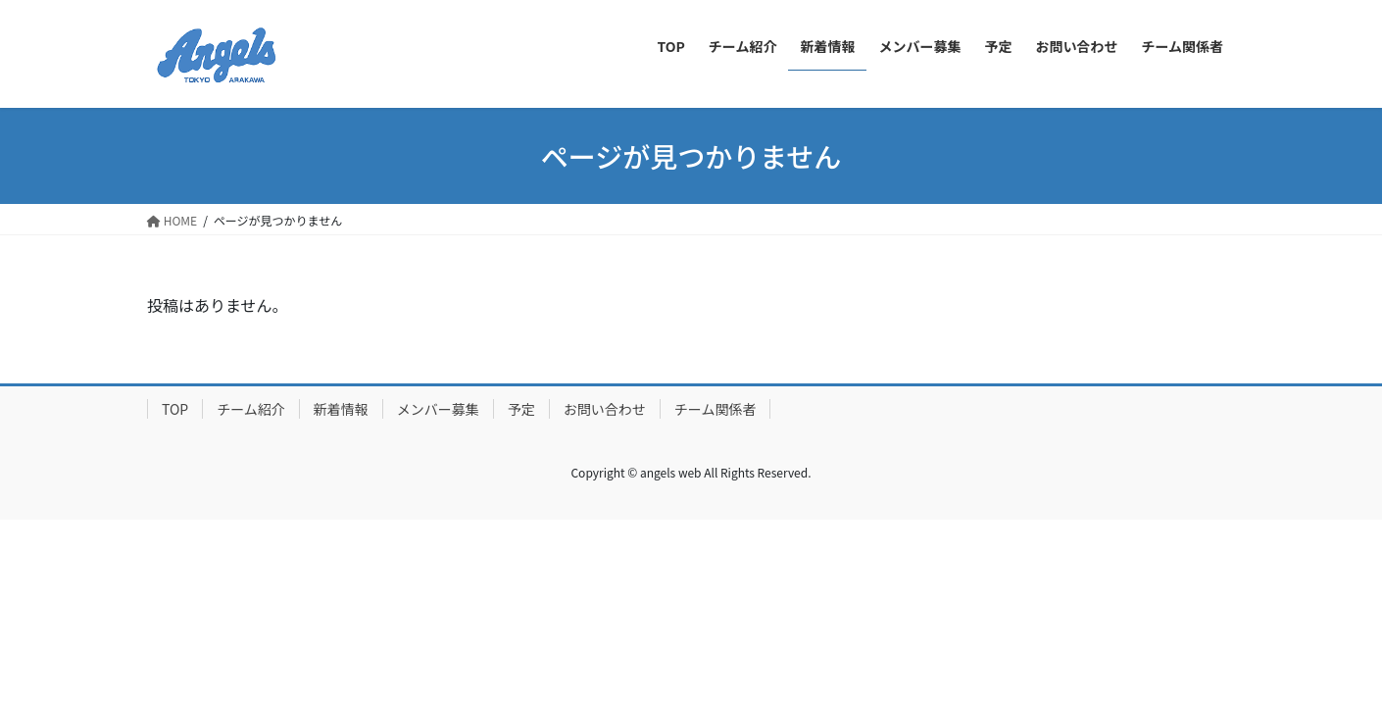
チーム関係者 (715, 409)
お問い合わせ (605, 409)
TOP (175, 409)
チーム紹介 (251, 409)
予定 (521, 409)
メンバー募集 (438, 409)
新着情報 (341, 409)
